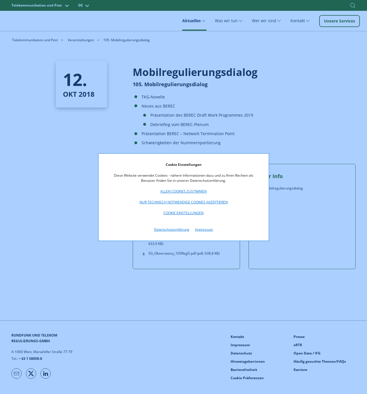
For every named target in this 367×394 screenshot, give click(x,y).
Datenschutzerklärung (171, 229)
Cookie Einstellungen (183, 213)
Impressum (204, 229)
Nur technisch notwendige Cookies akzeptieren (184, 202)
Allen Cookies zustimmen (183, 191)
